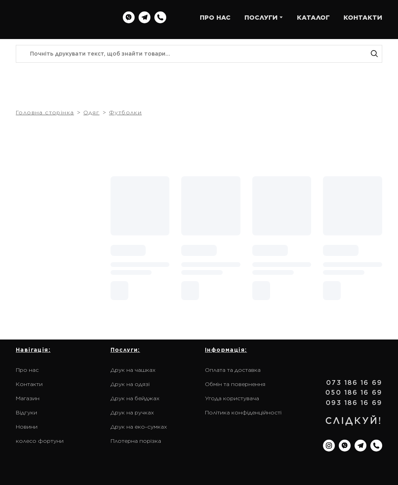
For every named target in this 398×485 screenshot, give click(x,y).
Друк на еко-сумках (139, 426)
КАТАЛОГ (313, 17)
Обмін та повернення (235, 384)
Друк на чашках (133, 370)
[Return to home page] (61, 17)
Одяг (91, 112)
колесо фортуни (40, 441)
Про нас (27, 370)
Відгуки (26, 412)
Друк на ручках (132, 412)
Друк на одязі (130, 384)
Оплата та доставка (233, 370)
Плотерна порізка (136, 441)
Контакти (29, 384)
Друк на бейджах (135, 398)
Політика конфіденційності (243, 412)
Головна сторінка (45, 112)
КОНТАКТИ (363, 17)
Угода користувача (232, 398)
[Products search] (199, 54)
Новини (27, 426)
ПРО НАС (215, 17)
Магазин (27, 398)
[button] (129, 17)
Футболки (125, 112)
